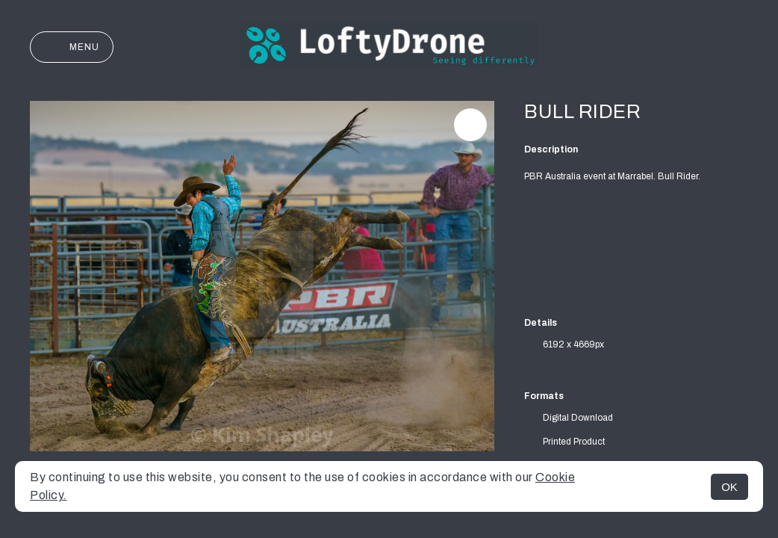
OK (729, 486)
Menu (71, 47)
